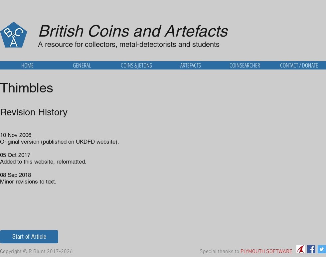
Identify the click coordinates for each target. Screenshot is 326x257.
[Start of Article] (29, 236)
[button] (82, 65)
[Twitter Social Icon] (322, 249)
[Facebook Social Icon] (311, 249)
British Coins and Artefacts (132, 31)
